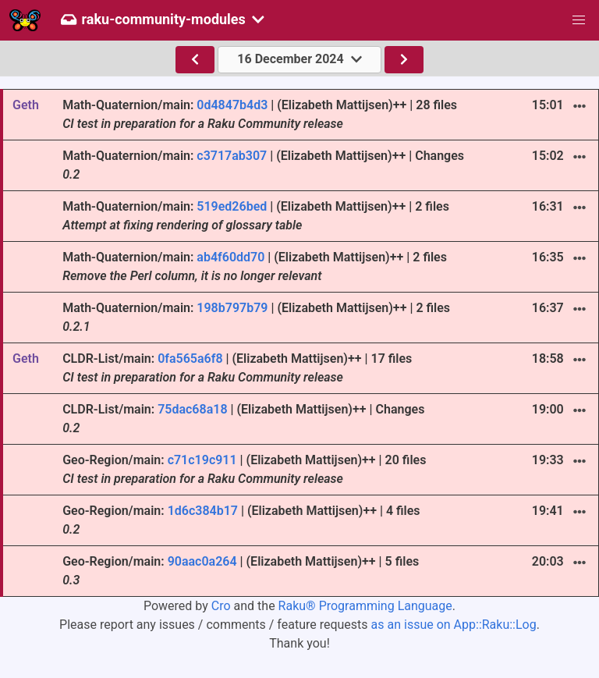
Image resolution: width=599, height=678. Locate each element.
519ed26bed (232, 206)
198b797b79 (232, 307)
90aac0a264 (202, 561)
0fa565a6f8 (190, 358)
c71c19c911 (202, 460)
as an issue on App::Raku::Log (454, 624)
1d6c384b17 (203, 510)
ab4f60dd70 (230, 257)
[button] (578, 20)
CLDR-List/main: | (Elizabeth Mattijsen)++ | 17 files (237, 368)
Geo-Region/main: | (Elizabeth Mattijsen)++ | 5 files (240, 570)
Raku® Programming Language (365, 605)
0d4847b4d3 (232, 105)
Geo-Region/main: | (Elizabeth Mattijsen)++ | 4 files (241, 520)
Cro (221, 605)
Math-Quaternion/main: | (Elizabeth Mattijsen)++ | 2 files (255, 216)
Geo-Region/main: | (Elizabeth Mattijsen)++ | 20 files (244, 469)
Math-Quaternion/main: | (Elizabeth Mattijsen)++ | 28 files (259, 114)
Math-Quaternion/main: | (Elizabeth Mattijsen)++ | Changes (263, 165)
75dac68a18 (192, 409)
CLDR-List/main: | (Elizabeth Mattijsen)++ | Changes (243, 418)
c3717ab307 (232, 155)
